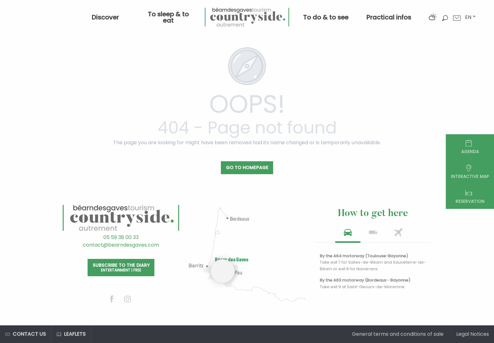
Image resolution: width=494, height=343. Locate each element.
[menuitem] (105, 17)
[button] (468, 17)
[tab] (347, 234)
